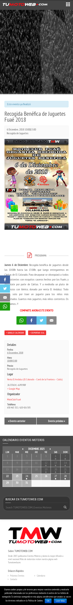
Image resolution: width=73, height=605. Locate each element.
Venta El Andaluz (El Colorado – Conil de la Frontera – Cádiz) (34, 379)
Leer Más (60, 601)
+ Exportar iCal (37, 333)
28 (65, 476)
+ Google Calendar (15, 333)
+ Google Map (13, 388)
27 (55, 476)
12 (46, 463)
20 (55, 469)
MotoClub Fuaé (14, 399)
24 (26, 476)
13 (55, 463)
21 (65, 469)
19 (46, 469)
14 (65, 463)
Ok (48, 601)
